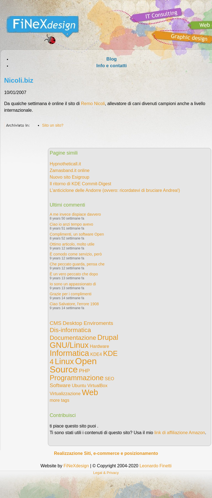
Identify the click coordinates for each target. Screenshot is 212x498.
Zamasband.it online (69, 170)
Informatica (69, 353)
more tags (59, 400)
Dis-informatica (70, 330)
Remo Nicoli (93, 103)
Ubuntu (79, 385)
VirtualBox (97, 385)
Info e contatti (111, 65)
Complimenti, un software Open (77, 234)
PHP (84, 371)
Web (90, 392)
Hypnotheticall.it (65, 163)
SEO (109, 378)
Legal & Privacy (106, 473)
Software (60, 385)
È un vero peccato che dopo (74, 274)
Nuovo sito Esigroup (69, 177)
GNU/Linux (69, 345)
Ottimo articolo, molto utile (72, 244)
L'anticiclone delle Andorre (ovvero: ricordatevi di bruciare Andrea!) (115, 190)
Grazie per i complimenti (70, 294)
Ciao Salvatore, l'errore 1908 (74, 304)
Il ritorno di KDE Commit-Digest (80, 183)
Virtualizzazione (65, 393)
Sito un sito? (52, 125)
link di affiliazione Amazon (179, 432)
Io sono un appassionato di (73, 284)
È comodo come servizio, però (76, 254)
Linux (64, 361)
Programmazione (77, 378)
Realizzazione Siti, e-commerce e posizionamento (106, 453)
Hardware (99, 346)
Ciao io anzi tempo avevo (71, 224)
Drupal (107, 337)
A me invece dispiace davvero (75, 214)
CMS (55, 323)
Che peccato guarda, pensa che (77, 264)
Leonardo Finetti (155, 465)
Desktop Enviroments (88, 323)
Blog (111, 59)
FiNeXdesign (76, 465)
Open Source (73, 365)
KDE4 (96, 354)
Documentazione (73, 337)
